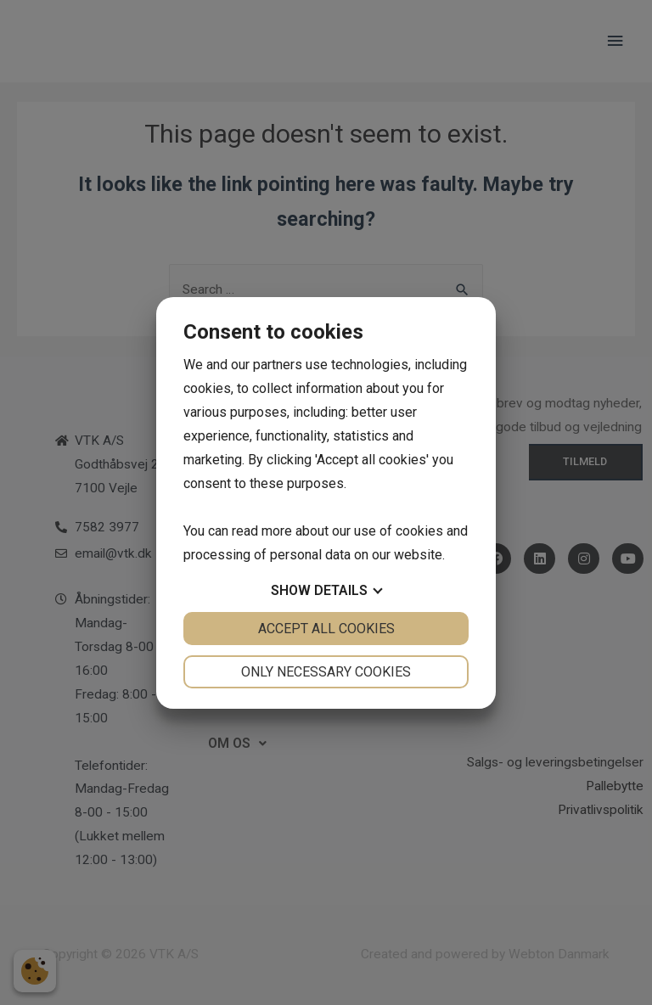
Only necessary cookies (326, 672)
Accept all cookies (326, 628)
